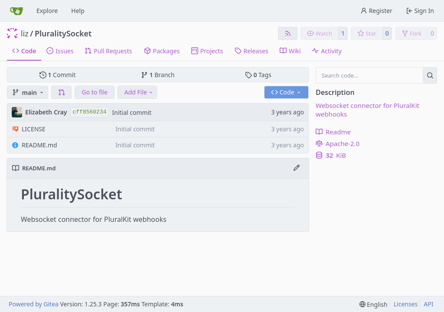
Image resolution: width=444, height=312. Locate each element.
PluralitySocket (63, 33)
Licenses (406, 304)
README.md (39, 145)
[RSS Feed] (288, 33)
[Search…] (430, 75)
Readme (333, 131)
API (428, 304)
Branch (158, 75)
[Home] (16, 11)
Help (78, 10)
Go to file (94, 92)
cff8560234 (90, 112)
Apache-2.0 (337, 143)
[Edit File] (297, 168)
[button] (61, 92)
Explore (47, 10)
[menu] (373, 304)
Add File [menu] (139, 92)
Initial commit (132, 112)
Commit (57, 75)
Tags (258, 75)
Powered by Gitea (34, 304)
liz (25, 33)
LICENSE (34, 129)
